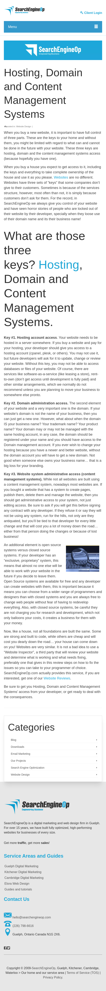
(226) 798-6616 (19, 925)
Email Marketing (20, 753)
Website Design (23, 126)
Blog (13, 739)
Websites (61, 177)
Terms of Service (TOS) (83, 972)
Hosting (58, 264)
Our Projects (18, 760)
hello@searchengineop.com (27, 917)
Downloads (17, 746)
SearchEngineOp (43, 968)
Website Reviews (57, 678)
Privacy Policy (52, 977)
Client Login (91, 12)
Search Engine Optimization (27, 767)
